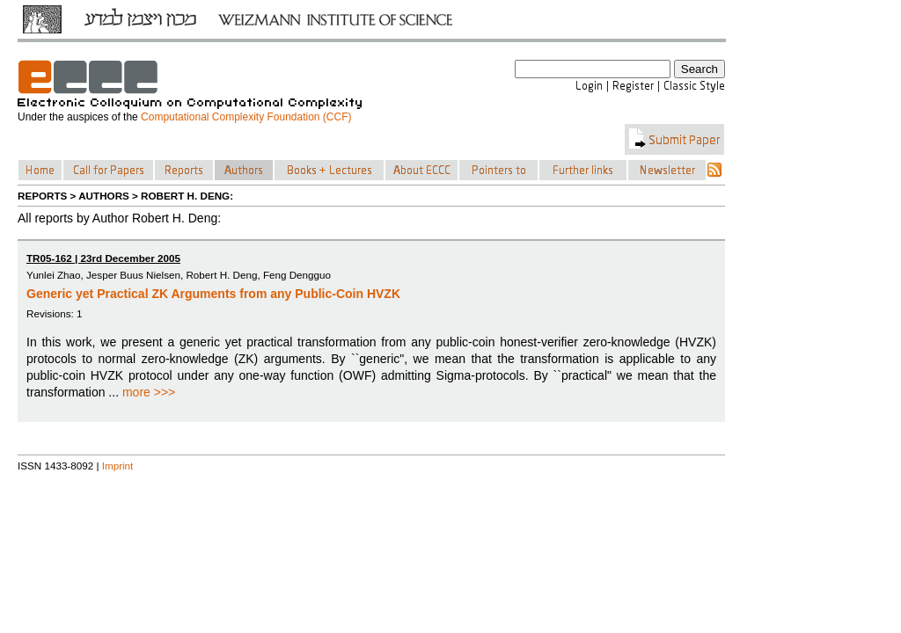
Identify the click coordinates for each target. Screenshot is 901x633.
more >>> (148, 392)
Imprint (118, 465)
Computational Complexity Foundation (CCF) (246, 117)
